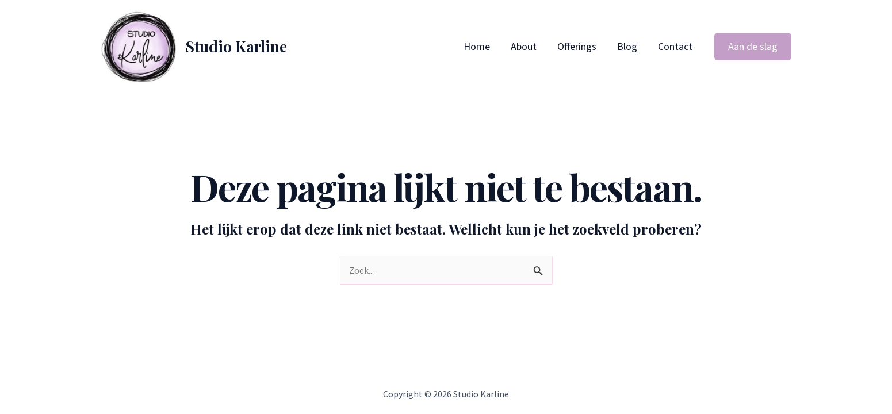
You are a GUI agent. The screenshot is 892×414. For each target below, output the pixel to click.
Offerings (576, 46)
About (524, 46)
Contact (675, 46)
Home (477, 46)
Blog (627, 46)
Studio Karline (236, 46)
